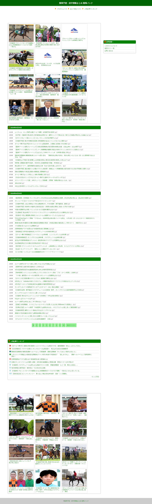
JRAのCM (18, 183)
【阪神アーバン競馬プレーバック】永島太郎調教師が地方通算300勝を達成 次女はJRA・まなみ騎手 (47, 146)
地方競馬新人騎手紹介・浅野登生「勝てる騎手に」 (47, 413)
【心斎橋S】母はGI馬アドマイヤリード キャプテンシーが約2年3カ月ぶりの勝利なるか (42, 212)
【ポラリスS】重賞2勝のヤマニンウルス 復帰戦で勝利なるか (34, 278)
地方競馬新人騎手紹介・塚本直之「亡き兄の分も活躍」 (21, 117)
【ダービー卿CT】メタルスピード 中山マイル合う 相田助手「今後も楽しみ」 (21, 437)
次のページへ (71, 325)
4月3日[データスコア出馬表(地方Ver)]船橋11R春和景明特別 (33, 284)
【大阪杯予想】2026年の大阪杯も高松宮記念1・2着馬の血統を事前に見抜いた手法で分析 (43, 206)
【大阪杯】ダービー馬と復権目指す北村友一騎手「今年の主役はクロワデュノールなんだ (47, 489)
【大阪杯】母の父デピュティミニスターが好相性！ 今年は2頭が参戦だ (37, 296)
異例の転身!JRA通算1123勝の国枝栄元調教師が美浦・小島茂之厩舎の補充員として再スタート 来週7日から (49, 223)
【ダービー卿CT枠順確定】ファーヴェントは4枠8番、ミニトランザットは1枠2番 (40, 234)
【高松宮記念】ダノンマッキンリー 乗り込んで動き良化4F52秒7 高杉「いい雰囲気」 (40, 373)
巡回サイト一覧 (109, 48)
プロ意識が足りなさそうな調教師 (25, 226)
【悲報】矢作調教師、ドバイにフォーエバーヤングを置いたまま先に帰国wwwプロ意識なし (44, 304)
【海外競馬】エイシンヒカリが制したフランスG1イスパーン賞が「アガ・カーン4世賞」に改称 (45, 272)
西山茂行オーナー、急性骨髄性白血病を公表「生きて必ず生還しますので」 (39, 166)
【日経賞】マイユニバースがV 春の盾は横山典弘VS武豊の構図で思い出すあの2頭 (47, 44)
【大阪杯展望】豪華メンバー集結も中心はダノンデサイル (33, 310)
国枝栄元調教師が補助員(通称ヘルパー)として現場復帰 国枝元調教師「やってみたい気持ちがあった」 (44, 351)
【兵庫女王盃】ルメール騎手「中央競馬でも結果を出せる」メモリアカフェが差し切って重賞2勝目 (46, 307)
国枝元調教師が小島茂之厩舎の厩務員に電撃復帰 (30, 171)
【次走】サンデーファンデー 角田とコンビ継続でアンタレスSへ (35, 249)
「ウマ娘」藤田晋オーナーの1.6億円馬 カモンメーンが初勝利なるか (36, 275)
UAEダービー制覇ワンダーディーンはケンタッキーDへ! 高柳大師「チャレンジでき (74, 462)
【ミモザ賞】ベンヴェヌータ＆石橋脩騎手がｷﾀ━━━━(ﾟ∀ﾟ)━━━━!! (38, 252)
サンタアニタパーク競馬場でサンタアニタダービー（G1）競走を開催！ (37, 287)
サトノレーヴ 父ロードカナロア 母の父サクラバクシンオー (33, 201)
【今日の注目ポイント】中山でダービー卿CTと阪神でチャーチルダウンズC (39, 177)
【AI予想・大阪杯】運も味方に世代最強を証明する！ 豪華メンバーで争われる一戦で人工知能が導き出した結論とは (51, 135)
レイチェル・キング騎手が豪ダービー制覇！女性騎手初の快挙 (34, 132)
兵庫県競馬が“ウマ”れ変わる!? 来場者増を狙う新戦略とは (33, 228)
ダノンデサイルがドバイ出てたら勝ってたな (29, 293)
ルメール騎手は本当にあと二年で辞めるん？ (29, 301)
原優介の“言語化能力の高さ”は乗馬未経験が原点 (30, 313)
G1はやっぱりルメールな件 (23, 298)
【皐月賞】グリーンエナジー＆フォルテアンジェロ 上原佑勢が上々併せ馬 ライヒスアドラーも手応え (48, 246)
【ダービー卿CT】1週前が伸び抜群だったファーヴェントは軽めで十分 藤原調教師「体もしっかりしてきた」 (46, 346)
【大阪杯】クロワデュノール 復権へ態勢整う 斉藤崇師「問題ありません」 (47, 439)
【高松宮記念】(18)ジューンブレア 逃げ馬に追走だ (21, 460)
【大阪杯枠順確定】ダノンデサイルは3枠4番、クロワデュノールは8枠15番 (38, 237)
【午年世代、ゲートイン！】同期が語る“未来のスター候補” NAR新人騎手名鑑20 (21, 489)
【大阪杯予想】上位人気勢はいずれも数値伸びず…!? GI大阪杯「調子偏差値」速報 (41, 204)
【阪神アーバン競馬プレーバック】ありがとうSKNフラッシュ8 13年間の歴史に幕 (41, 152)
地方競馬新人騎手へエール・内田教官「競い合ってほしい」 (47, 117)
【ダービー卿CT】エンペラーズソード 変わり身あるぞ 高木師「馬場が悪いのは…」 (75, 118)
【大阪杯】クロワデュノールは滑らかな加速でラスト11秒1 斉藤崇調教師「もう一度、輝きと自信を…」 (45, 365)
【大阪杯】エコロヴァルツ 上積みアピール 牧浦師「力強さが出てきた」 (74, 438)
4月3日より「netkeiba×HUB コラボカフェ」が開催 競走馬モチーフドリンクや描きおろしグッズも (46, 281)
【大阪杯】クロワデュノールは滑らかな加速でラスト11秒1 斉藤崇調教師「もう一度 (21, 91)
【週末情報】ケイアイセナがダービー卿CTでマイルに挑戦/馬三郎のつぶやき (21, 413)
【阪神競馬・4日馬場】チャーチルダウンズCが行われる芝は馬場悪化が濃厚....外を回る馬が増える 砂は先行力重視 (51, 198)
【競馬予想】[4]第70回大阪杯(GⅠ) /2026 (28, 267)
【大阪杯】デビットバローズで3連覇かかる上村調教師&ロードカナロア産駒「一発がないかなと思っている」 (46, 371)
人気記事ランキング (91, 9)
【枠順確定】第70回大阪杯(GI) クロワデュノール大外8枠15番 (34, 231)
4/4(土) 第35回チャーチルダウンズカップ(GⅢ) (29, 186)
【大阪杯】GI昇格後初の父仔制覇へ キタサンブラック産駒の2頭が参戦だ (21, 68)
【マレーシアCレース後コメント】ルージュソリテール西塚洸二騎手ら (74, 38)
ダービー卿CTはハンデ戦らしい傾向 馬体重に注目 (31, 174)
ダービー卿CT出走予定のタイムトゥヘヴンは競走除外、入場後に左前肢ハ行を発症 (41, 144)
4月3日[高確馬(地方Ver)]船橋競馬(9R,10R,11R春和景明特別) (34, 269)
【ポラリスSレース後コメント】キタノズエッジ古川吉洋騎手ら (35, 138)
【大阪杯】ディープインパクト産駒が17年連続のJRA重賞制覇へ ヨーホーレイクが (74, 94)
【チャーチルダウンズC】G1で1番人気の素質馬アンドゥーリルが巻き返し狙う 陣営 (74, 489)
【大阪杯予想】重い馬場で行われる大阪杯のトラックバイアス (47, 462)
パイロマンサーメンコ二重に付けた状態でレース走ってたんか (34, 316)
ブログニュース (62, 9)
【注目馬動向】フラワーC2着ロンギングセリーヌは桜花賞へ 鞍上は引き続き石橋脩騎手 (40, 349)
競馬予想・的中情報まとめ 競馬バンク (76, 3)
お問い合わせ (109, 51)
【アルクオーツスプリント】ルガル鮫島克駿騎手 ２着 (32, 319)
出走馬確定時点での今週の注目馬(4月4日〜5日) (30, 243)
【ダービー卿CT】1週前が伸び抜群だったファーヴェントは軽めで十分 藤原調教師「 (74, 69)
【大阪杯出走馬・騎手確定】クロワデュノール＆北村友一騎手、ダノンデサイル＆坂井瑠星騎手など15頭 (48, 290)
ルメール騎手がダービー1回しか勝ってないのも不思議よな (33, 264)
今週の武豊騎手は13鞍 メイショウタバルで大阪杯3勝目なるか (34, 209)
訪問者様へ (108, 42)
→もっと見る (95, 376)
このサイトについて (111, 46)
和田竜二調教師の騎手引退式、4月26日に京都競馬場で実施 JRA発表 (37, 163)
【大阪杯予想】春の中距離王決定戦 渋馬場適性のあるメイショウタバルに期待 (39, 141)
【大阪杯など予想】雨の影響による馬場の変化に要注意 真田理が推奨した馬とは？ (41, 160)
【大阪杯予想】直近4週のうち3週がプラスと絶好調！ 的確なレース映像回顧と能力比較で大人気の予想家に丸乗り (51, 169)
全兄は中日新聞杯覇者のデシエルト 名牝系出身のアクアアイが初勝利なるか (39, 240)
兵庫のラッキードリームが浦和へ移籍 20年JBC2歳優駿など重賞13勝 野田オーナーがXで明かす (43, 362)
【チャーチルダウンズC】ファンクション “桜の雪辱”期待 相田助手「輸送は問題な (47, 94)
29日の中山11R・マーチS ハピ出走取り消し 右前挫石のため (47, 63)
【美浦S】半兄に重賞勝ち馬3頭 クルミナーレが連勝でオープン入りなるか (38, 215)
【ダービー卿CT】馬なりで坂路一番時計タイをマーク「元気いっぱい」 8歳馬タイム (74, 414)
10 (63, 325)
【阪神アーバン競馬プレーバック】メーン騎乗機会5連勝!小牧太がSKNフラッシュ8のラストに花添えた (47, 149)
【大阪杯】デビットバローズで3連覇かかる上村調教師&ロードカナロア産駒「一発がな (21, 44)
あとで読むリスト (75, 9)
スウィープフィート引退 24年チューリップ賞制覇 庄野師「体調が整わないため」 (41, 180)
